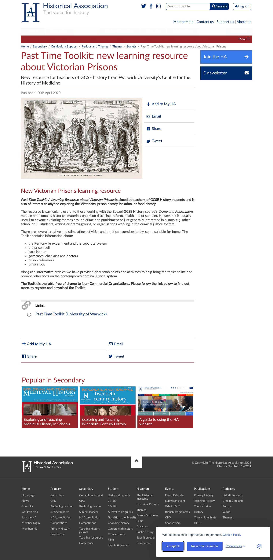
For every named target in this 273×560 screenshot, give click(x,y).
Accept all (173, 546)
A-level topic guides (120, 512)
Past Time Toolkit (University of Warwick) (71, 314)
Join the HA (29, 517)
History (198, 512)
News (25, 500)
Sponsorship (172, 523)
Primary (32, 31)
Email (153, 116)
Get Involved (30, 512)
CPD (58, 39)
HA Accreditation (133, 39)
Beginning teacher (79, 39)
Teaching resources (91, 537)
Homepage (28, 495)
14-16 (112, 500)
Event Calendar (174, 495)
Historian (153, 31)
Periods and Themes (95, 46)
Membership (183, 22)
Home (25, 46)
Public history (145, 532)
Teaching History (204, 500)
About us (244, 22)
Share (153, 129)
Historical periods (119, 495)
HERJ (197, 523)
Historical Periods (147, 504)
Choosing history (118, 523)
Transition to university (122, 517)
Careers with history (120, 528)
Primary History (60, 528)
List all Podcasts (233, 495)
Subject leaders (106, 39)
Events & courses (119, 545)
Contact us (205, 22)
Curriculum (57, 495)
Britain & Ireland (233, 500)
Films (111, 539)
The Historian (202, 506)
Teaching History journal (191, 39)
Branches (238, 31)
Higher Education (119, 31)
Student (86, 31)
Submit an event (146, 537)
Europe (227, 506)
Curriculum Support (36, 39)
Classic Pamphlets (205, 517)
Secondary (59, 31)
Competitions (160, 39)
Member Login (31, 523)
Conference (57, 534)
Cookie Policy (232, 534)
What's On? (172, 506)
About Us (28, 506)
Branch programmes (177, 512)
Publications (183, 31)
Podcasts (212, 31)
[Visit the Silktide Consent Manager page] (259, 546)
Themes (117, 46)
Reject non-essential (204, 546)
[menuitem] (33, 32)
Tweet (154, 141)
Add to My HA (161, 104)
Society (131, 46)
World (226, 512)
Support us (225, 22)
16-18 (112, 506)
